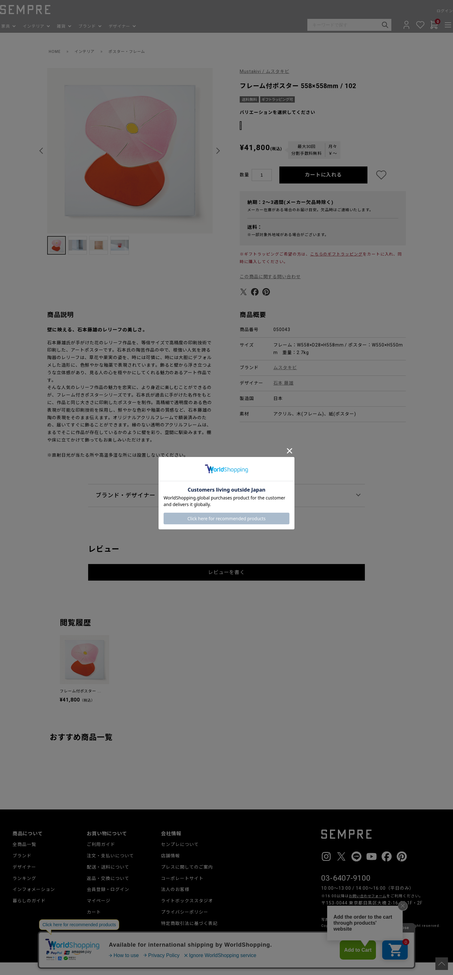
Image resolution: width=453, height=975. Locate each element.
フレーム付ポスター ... (81, 704)
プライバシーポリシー (184, 924)
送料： (254, 239)
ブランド (22, 868)
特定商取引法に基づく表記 (189, 935)
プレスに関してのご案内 (187, 879)
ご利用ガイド (101, 856)
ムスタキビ (285, 380)
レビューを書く (226, 585)
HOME (55, 51)
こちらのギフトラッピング (336, 266)
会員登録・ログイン (108, 902)
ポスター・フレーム (135, 51)
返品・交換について (108, 890)
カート (94, 924)
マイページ (98, 913)
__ (323, 950)
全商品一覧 (24, 856)
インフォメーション (34, 902)
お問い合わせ (175, 947)
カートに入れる (323, 187)
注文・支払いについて (110, 868)
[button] (42, 151)
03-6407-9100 (346, 890)
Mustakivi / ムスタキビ (265, 71)
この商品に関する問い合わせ (270, 288)
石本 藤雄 (283, 395)
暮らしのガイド (29, 913)
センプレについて (180, 856)
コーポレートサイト (182, 890)
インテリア (88, 51)
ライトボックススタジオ (187, 913)
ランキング (24, 890)
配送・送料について (108, 879)
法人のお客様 (175, 902)
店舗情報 (170, 868)
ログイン (432, 11)
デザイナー (24, 879)
